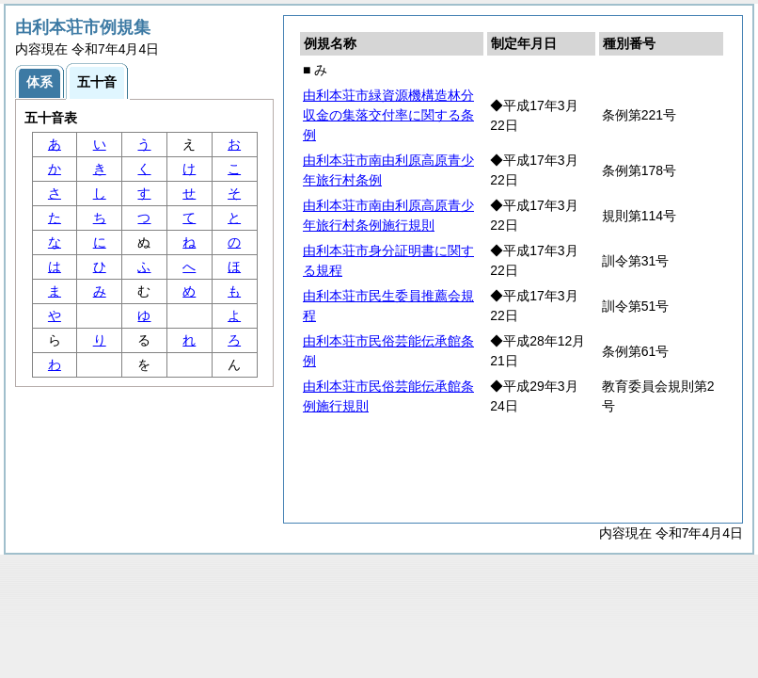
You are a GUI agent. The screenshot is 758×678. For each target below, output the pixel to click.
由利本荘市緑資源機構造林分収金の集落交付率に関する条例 (388, 115)
